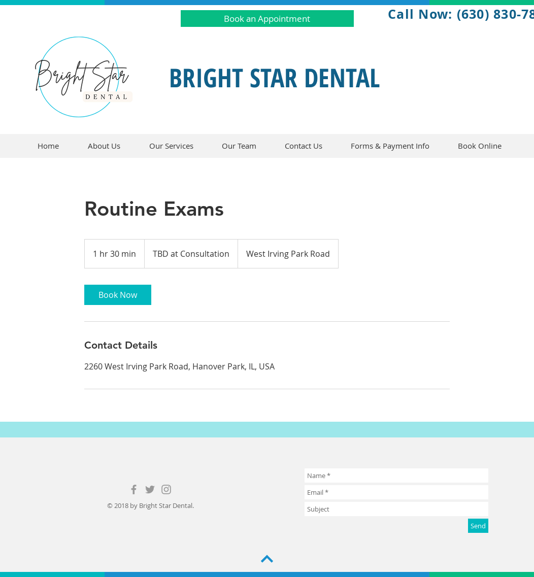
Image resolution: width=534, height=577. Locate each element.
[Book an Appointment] (267, 18)
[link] (117, 295)
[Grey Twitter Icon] (150, 489)
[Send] (478, 526)
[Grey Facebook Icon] (133, 489)
